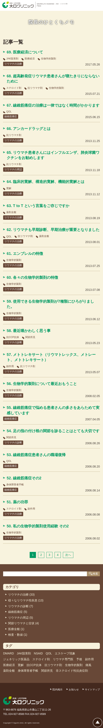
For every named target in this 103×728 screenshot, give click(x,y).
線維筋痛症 (10, 116)
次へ (68, 554)
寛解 (8, 188)
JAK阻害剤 (12, 58)
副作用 (10, 366)
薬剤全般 (11, 212)
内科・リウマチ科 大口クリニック (18, 5)
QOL (8, 111)
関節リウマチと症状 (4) (23, 623)
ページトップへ (97, 722)
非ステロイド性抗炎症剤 (72, 670)
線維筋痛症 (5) (17, 611)
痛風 (88, 665)
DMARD (8, 653)
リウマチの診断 (13, 342)
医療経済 (30, 58)
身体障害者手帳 (15, 484)
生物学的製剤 (48, 58)
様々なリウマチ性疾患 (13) (25, 600)
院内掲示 (57, 689)
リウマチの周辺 (13, 169)
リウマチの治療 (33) (21, 594)
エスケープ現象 (65, 653)
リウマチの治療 (13, 63)
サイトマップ (92, 689)
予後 (79, 659)
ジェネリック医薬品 (16, 659)
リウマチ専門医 (63, 659)
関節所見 (30, 337)
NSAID (38, 653)
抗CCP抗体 (12, 337)
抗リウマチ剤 (35, 87)
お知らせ (74, 689)
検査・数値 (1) (17, 634)
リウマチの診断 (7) (20, 606)
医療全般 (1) (16, 629)
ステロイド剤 (13, 87)
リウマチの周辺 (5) (20, 617)
